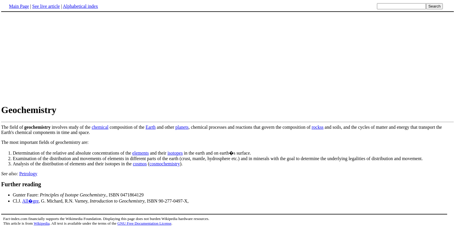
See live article (46, 6)
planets (181, 127)
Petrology (28, 173)
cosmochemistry (164, 163)
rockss (318, 127)
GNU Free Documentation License (144, 223)
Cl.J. (17, 200)
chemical (100, 127)
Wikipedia (42, 223)
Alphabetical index (80, 6)
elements (140, 153)
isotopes (175, 153)
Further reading (21, 184)
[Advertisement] (227, 58)
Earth (151, 127)
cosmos (140, 163)
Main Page (19, 6)
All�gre (30, 200)
